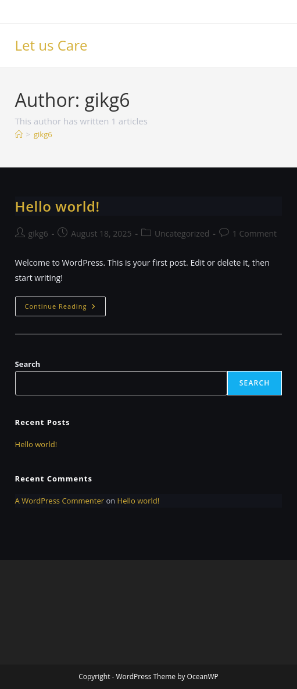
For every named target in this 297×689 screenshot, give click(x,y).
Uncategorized (182, 233)
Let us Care (51, 45)
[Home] (19, 134)
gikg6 (43, 134)
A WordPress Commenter (60, 500)
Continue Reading (65, 308)
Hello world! (57, 206)
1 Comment (254, 233)
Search (28, 364)
